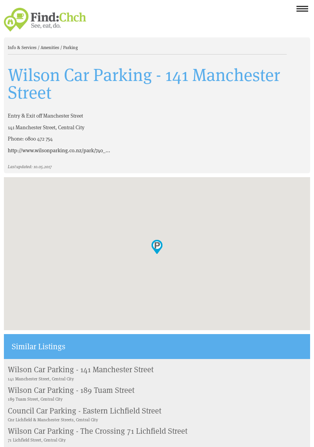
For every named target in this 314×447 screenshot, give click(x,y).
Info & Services (23, 47)
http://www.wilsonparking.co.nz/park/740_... (59, 150)
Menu (302, 11)
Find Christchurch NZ (45, 20)
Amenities (50, 47)
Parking (70, 47)
